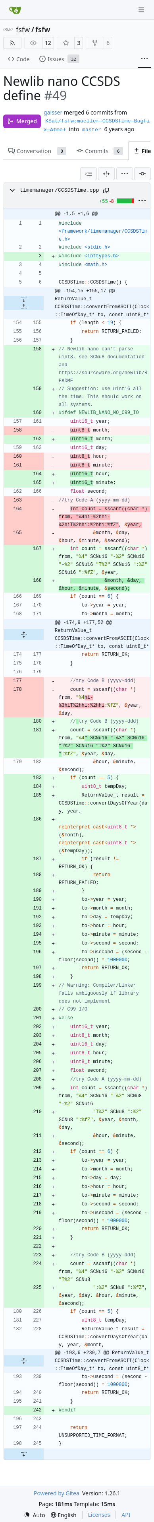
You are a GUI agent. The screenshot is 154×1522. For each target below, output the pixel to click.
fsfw (23, 29)
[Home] (15, 10)
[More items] (144, 59)
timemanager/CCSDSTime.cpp (59, 190)
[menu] (124, 173)
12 (48, 43)
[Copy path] (106, 190)
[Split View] (106, 173)
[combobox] (88, 173)
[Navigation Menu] (142, 9)
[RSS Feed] (12, 43)
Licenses (99, 1514)
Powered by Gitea (56, 1493)
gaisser (53, 112)
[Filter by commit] (142, 173)
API (125, 1514)
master (91, 130)
